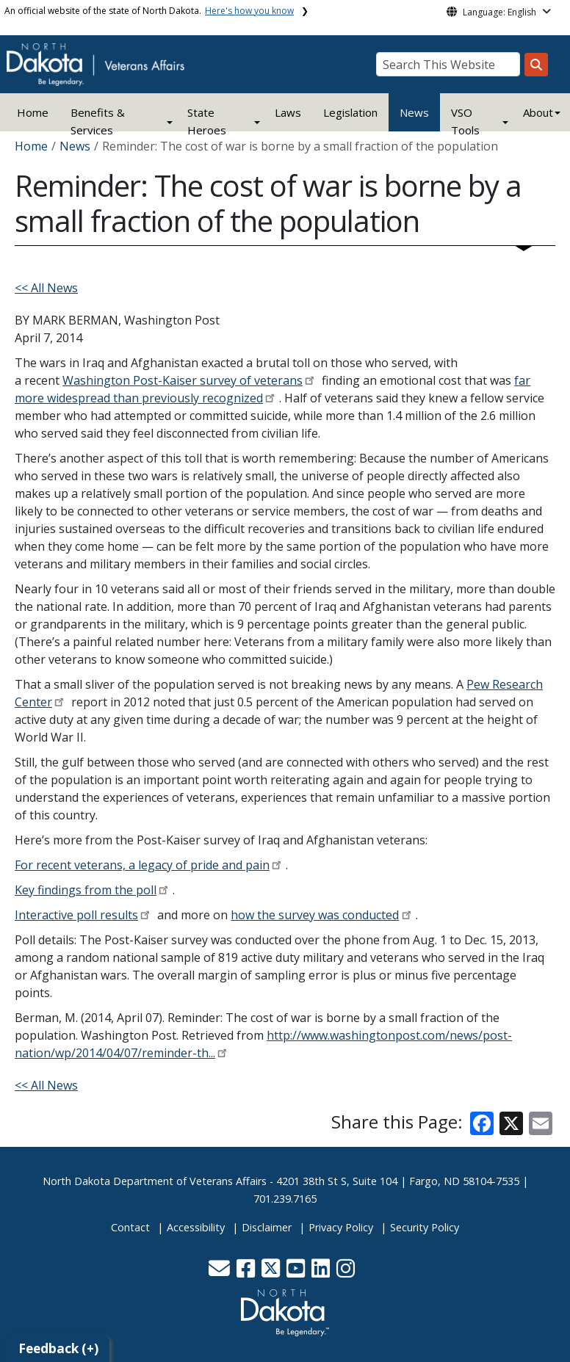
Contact (130, 1227)
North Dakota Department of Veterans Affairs (155, 1181)
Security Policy (424, 1227)
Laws (288, 112)
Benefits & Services (98, 121)
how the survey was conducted (315, 915)
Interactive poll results (76, 915)
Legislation (350, 112)
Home (32, 112)
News (414, 112)
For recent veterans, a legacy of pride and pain (142, 865)
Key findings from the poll (85, 890)
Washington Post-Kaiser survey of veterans (182, 380)
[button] (221, 1272)
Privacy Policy (341, 1227)
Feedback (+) (58, 1348)
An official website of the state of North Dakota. (149, 10)
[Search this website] (536, 64)
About (538, 112)
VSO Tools (465, 121)
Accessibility (196, 1227)
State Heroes (206, 121)
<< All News (46, 288)
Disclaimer (267, 1227)
